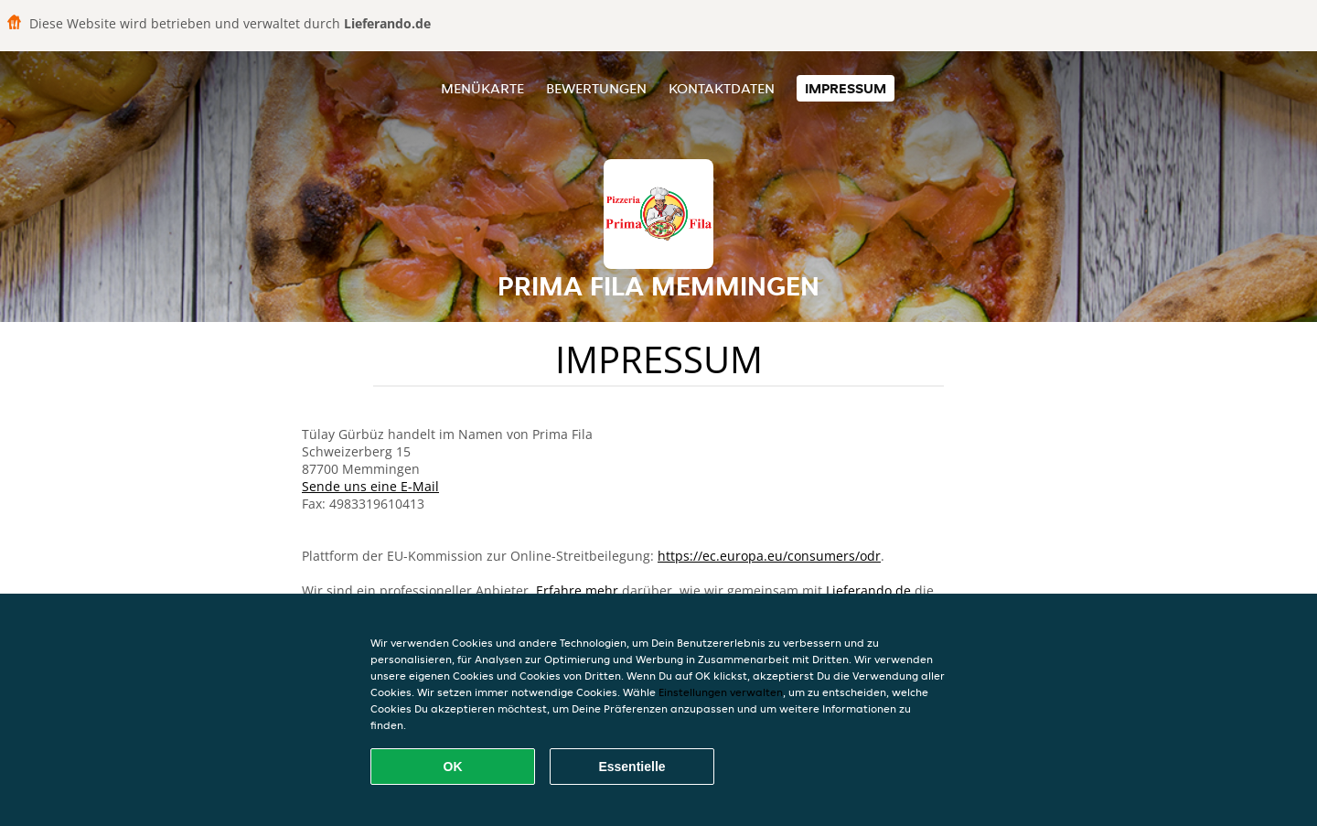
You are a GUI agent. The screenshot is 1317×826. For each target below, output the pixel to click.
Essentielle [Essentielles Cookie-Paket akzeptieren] (631, 766)
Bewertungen (596, 88)
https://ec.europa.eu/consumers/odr (769, 555)
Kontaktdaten (722, 88)
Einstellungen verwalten (720, 692)
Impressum (845, 88)
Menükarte (482, 88)
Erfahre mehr (577, 590)
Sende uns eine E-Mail (370, 486)
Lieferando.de (868, 590)
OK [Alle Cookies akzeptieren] (453, 766)
